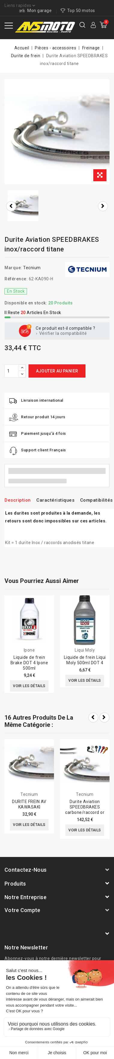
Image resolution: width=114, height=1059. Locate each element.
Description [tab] (17, 500)
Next (104, 717)
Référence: (16, 278)
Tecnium (32, 267)
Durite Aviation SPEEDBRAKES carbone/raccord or (84, 807)
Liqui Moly (85, 650)
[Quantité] (11, 371)
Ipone (29, 650)
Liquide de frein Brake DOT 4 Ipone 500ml (29, 663)
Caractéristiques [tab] (55, 500)
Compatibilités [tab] (96, 500)
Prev (93, 717)
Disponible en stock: (25, 303)
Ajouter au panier (57, 371)
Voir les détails (29, 686)
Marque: (13, 267)
